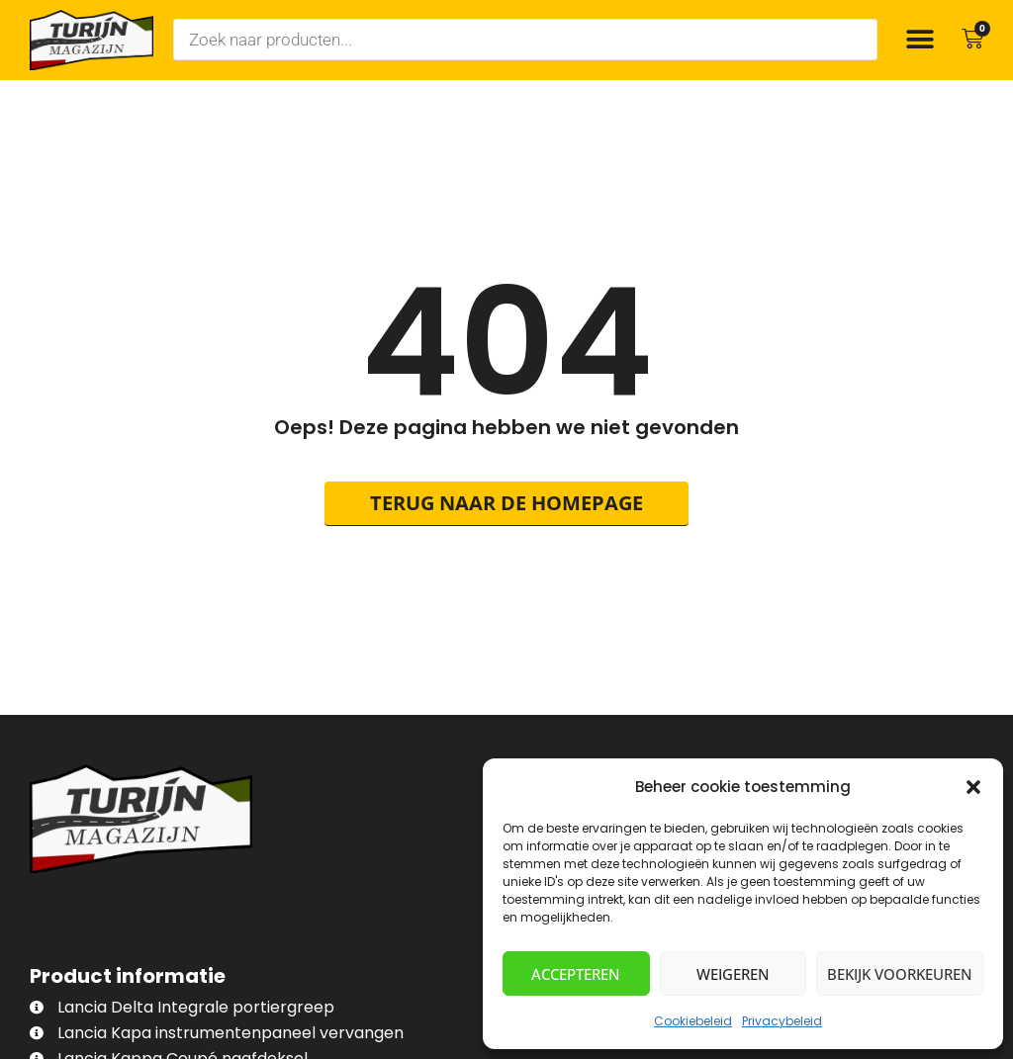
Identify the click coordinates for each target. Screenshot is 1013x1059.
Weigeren (733, 974)
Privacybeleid (782, 1021)
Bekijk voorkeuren (899, 974)
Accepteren (575, 974)
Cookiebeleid (693, 1021)
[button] (973, 787)
